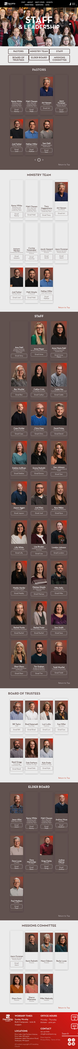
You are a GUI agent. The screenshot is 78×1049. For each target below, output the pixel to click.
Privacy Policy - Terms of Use (50, 1040)
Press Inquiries (46, 1037)
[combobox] (69, 1034)
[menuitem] (23, 2)
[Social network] (69, 1040)
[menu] (73, 4)
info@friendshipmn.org (48, 1034)
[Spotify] (73, 1044)
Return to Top (64, 165)
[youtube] (69, 1044)
